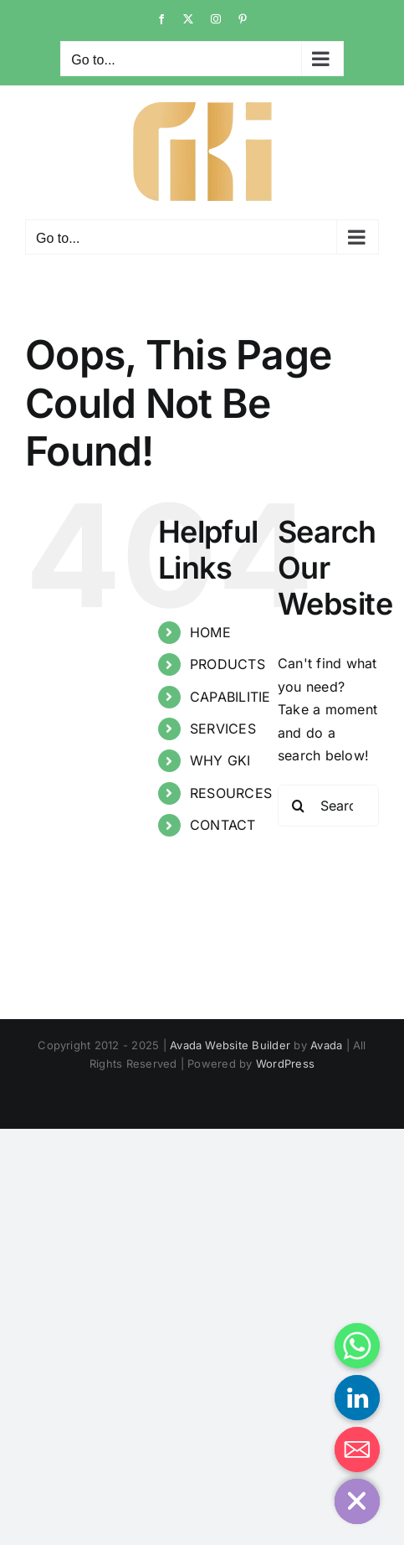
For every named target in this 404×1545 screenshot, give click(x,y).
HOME (210, 632)
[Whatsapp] (357, 1345)
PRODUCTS (227, 664)
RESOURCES (231, 793)
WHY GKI (220, 760)
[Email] (357, 1449)
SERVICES (223, 728)
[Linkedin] (357, 1397)
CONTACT (223, 824)
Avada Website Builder (230, 1045)
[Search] (299, 806)
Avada (326, 1045)
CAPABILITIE (230, 696)
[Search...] (328, 806)
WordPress (285, 1063)
